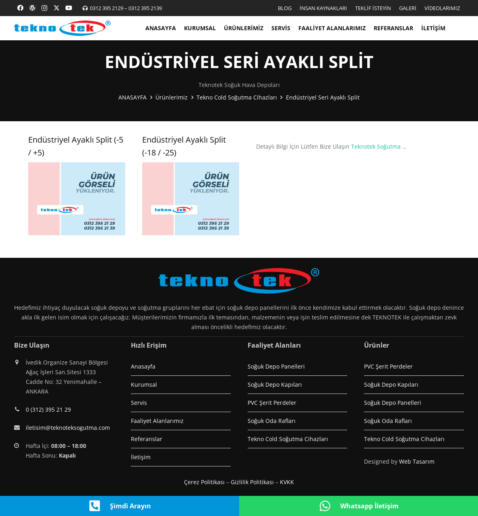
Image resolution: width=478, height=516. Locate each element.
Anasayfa (143, 366)
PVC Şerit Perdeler (272, 402)
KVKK (287, 482)
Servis (139, 402)
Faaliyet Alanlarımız (157, 421)
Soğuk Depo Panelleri (276, 366)
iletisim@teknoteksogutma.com (68, 427)
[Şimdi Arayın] (99, 506)
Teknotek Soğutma (376, 146)
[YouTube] (68, 8)
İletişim (141, 457)
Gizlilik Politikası (252, 482)
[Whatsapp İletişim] (329, 506)
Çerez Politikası (204, 482)
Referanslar (146, 439)
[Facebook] (20, 8)
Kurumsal (144, 384)
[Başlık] (32, 8)
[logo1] (62, 28)
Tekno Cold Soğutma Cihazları (288, 439)
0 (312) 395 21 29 (48, 409)
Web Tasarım (417, 461)
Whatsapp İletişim (369, 505)
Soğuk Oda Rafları (272, 421)
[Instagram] (44, 8)
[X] (56, 8)
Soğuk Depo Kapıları (275, 384)
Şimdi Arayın (130, 505)
